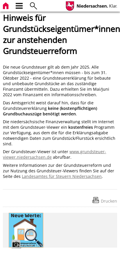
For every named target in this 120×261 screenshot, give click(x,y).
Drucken (109, 201)
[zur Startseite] (6, 5)
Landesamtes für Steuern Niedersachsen (62, 176)
